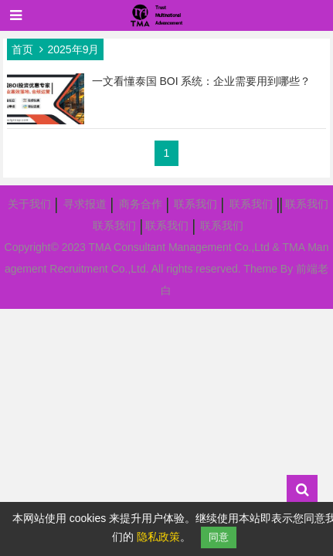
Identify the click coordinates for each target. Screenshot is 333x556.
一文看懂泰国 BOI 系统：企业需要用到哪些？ (201, 81)
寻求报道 (85, 204)
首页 (22, 49)
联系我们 (195, 204)
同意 (219, 537)
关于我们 (29, 204)
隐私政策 (158, 537)
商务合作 (140, 204)
